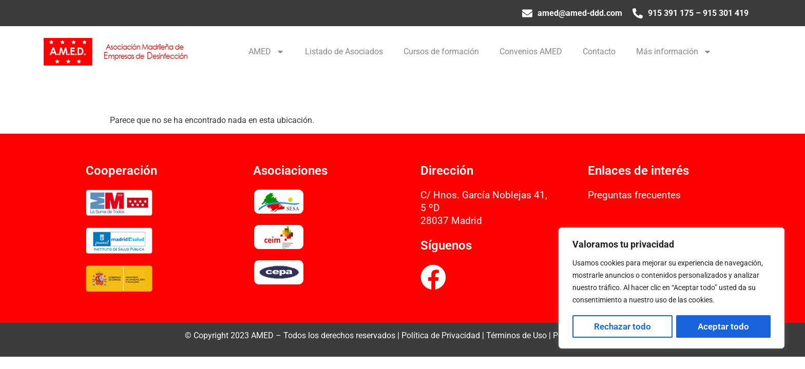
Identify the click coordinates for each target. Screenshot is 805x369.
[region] (671, 288)
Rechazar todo (622, 326)
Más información (674, 52)
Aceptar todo (723, 326)
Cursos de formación (441, 51)
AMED (266, 52)
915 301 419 (726, 13)
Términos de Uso (516, 335)
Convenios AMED (531, 51)
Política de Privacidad (440, 335)
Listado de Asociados (344, 51)
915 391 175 (671, 13)
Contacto (599, 51)
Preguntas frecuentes (634, 195)
